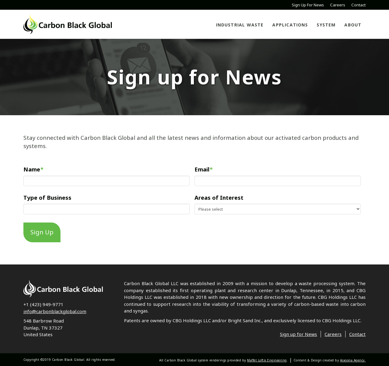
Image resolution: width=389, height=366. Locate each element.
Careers (337, 5)
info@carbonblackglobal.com (54, 311)
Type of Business (47, 197)
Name (33, 169)
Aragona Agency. (353, 360)
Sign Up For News (308, 5)
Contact (358, 5)
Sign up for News (298, 334)
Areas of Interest (218, 197)
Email (203, 169)
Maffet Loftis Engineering (267, 360)
